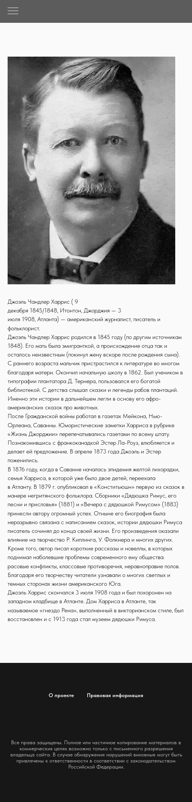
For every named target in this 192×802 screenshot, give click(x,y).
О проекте (61, 695)
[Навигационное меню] (13, 11)
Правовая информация (115, 695)
